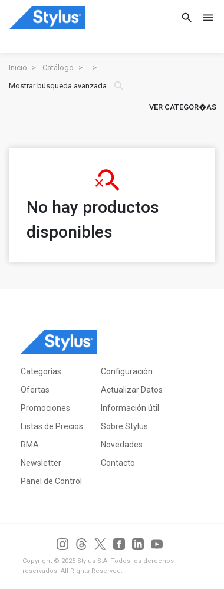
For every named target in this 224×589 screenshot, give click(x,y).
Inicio (18, 67)
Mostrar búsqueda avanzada (67, 86)
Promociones (45, 408)
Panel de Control (51, 481)
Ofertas (35, 389)
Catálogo (58, 67)
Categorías (41, 371)
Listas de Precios (52, 426)
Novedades (122, 444)
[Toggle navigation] (204, 17)
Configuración (127, 371)
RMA (30, 444)
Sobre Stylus (124, 426)
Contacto (118, 463)
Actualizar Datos (132, 389)
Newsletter (41, 463)
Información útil (130, 408)
